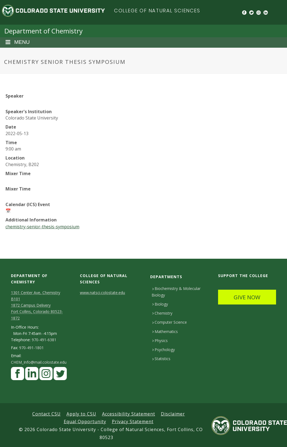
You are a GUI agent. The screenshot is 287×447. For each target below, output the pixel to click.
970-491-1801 (31, 347)
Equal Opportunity (85, 421)
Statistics (161, 358)
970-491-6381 (44, 339)
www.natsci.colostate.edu (102, 292)
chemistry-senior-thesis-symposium (42, 227)
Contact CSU (46, 414)
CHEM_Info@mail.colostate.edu (38, 362)
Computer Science (169, 322)
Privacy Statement (132, 421)
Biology (160, 304)
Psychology (163, 349)
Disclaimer (173, 414)
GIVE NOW (247, 297)
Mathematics (165, 331)
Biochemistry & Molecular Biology (176, 291)
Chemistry (162, 313)
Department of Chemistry (43, 30)
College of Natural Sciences (157, 10)
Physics (160, 340)
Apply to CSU (81, 414)
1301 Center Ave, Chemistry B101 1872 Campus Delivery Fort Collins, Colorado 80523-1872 (37, 305)
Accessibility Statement (128, 414)
